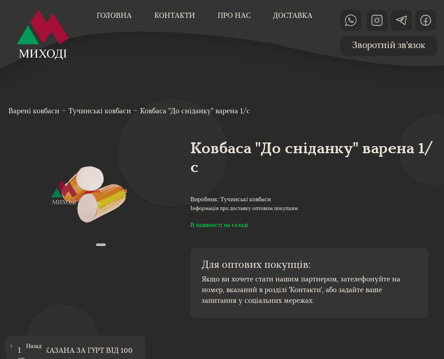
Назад (34, 346)
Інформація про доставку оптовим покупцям (244, 208)
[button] (101, 244)
